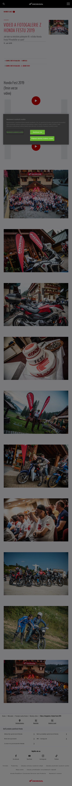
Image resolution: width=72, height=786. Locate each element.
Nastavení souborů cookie (14, 132)
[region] (36, 129)
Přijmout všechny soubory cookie (42, 138)
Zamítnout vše (37, 132)
